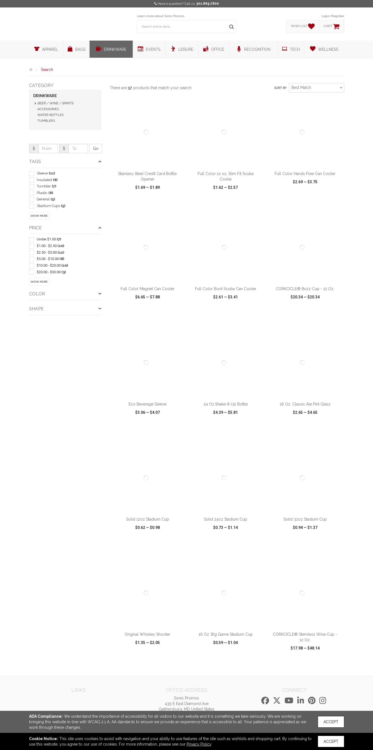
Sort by (280, 88)
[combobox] (316, 87)
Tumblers (46, 121)
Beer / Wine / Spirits (55, 103)
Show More (39, 215)
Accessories (48, 109)
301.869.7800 (207, 4)
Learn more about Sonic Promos (160, 16)
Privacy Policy (199, 744)
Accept (331, 722)
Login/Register (332, 16)
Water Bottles (50, 115)
